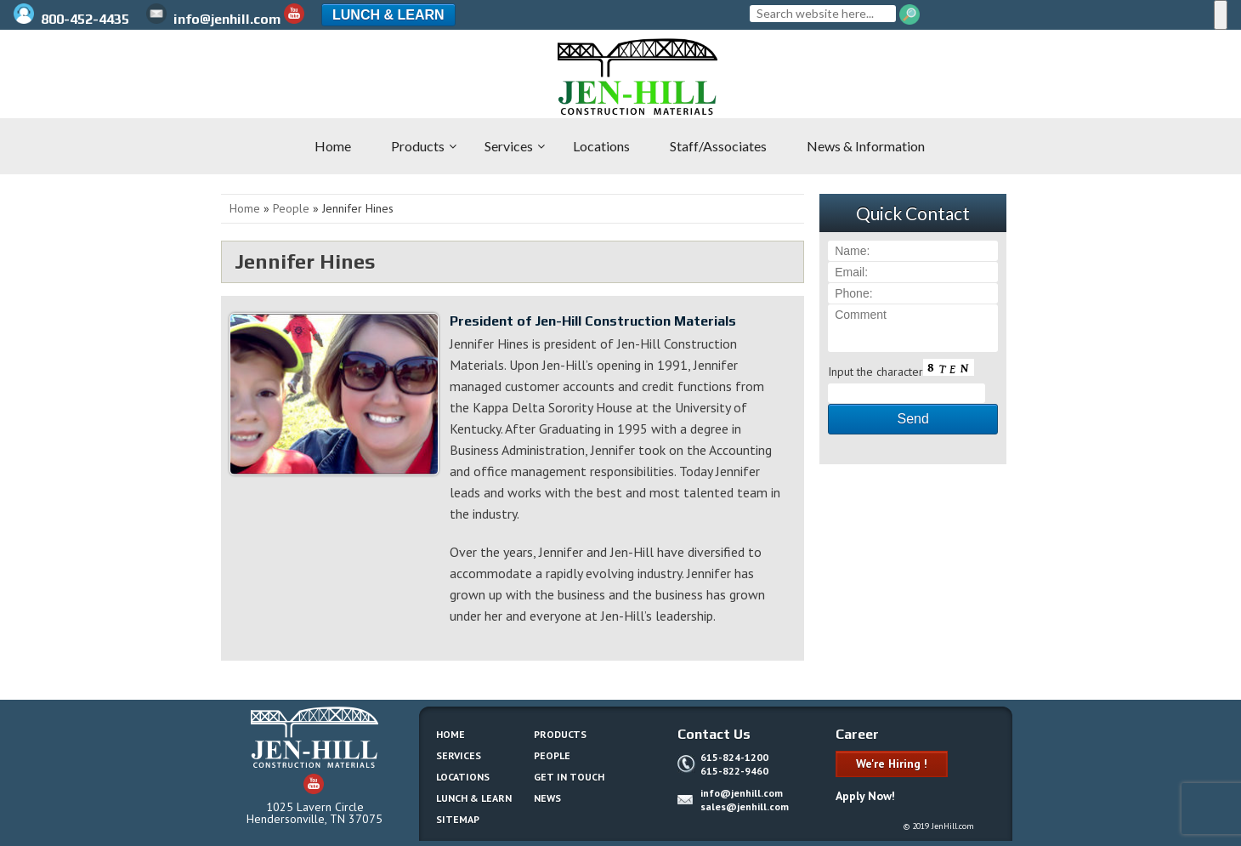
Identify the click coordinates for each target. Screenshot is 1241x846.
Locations (463, 776)
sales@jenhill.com (744, 806)
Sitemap (457, 819)
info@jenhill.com (213, 19)
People (291, 208)
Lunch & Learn (388, 15)
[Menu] (1220, 15)
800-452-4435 (73, 19)
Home (245, 208)
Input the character (875, 371)
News (547, 798)
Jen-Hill (102, 76)
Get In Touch (569, 776)
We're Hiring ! (891, 763)
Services (458, 755)
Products (560, 734)
